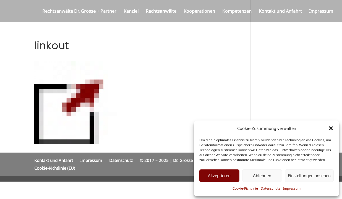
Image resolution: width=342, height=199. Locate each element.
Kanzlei (131, 11)
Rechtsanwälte (161, 11)
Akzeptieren (219, 175)
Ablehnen (262, 175)
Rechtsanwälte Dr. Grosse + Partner (79, 11)
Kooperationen (199, 11)
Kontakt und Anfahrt (280, 11)
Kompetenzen (237, 11)
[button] (331, 128)
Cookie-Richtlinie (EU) (54, 168)
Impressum (292, 188)
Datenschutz (270, 188)
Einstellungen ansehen (309, 175)
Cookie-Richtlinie (245, 188)
